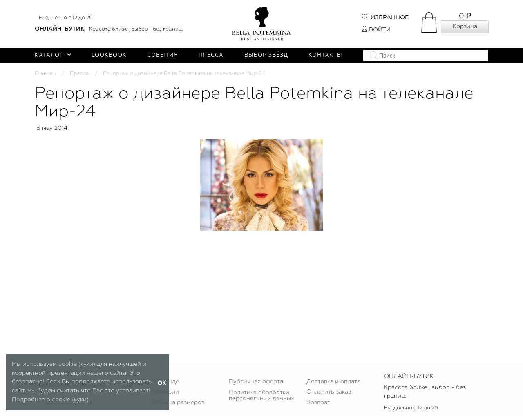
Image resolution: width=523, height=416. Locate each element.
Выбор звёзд (266, 55)
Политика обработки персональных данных (261, 395)
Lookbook (109, 55)
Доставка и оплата (333, 382)
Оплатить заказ (328, 392)
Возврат (318, 402)
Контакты (325, 55)
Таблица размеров (178, 402)
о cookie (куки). (68, 400)
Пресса (211, 55)
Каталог (53, 55)
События (162, 55)
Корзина (465, 26)
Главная (45, 73)
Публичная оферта (256, 382)
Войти (376, 30)
